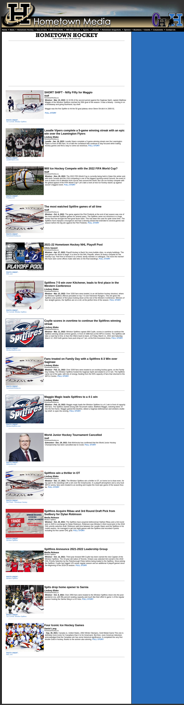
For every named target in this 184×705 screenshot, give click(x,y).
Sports (86, 30)
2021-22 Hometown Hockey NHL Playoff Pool (73, 244)
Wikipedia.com (11, 464)
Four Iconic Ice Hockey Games (64, 625)
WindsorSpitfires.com (13, 350)
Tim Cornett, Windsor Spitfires (16, 122)
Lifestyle (95, 30)
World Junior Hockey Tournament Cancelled (73, 434)
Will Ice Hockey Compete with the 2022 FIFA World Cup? (81, 168)
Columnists (158, 30)
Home (4, 30)
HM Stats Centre (73, 30)
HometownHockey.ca (13, 236)
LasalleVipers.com (12, 160)
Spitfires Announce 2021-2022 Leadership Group (76, 549)
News (12, 30)
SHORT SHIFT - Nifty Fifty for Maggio (68, 92)
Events (147, 30)
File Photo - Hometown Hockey (16, 502)
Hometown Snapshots (111, 30)
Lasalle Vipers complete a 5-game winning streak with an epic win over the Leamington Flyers (84, 132)
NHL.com (9, 274)
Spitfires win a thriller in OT (62, 473)
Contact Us (170, 30)
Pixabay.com (10, 198)
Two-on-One (41, 30)
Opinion (127, 30)
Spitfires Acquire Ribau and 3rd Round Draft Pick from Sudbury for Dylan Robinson (79, 513)
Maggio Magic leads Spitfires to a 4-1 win (71, 396)
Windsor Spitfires (12, 540)
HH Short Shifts (56, 30)
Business (137, 30)
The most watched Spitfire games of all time (72, 206)
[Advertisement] (92, 9)
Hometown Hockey (25, 30)
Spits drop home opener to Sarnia (66, 587)
